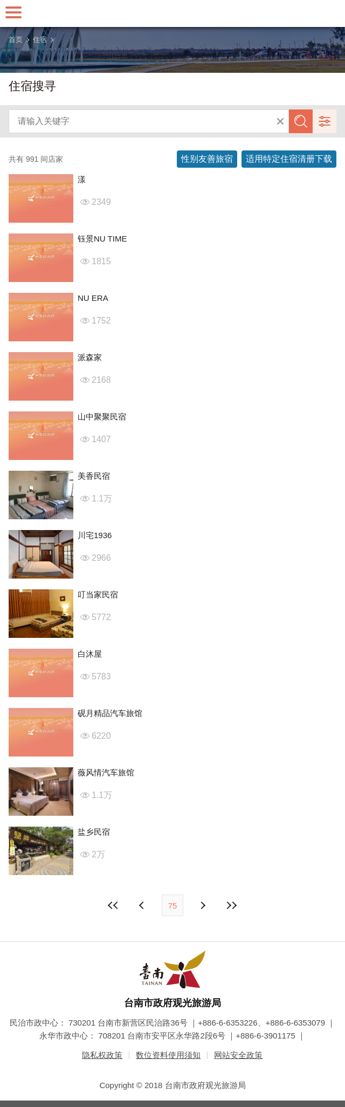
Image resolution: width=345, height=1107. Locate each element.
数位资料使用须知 (168, 1055)
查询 (301, 121)
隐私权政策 (102, 1055)
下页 (143, 905)
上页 (202, 905)
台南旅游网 (172, 13)
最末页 (231, 905)
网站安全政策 (238, 1055)
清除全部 (280, 121)
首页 (16, 40)
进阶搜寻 (324, 121)
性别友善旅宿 (207, 158)
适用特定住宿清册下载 (289, 158)
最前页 (114, 905)
